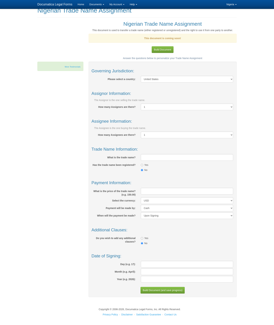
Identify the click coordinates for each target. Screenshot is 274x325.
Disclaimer (127, 314)
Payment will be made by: (120, 208)
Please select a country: (122, 79)
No (144, 170)
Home (81, 4)
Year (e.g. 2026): (126, 279)
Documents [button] (96, 4)
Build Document (162, 49)
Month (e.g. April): (125, 271)
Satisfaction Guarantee (148, 314)
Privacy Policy (110, 314)
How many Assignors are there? (116, 107)
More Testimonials (73, 67)
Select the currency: (124, 200)
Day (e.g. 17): (128, 264)
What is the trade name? (121, 157)
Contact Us (170, 314)
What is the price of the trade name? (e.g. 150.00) (114, 193)
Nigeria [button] (231, 4)
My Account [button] (116, 4)
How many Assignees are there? (117, 134)
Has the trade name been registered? (114, 165)
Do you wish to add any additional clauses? (115, 240)
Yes (144, 165)
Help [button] (133, 4)
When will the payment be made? (116, 215)
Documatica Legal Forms (54, 4)
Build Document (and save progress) (162, 290)
